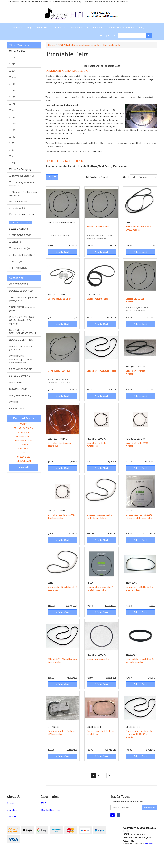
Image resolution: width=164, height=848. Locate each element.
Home (51, 45)
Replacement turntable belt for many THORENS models (140, 734)
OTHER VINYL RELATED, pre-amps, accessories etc (21, 359)
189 (13, 84)
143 (13, 130)
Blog (29, 27)
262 (14, 156)
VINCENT (23, 432)
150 (13, 117)
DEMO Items (16, 382)
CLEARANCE (17, 408)
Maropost (149, 843)
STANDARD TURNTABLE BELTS (67, 70)
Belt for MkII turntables (99, 299)
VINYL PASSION (23, 428)
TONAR (23, 444)
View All (24, 467)
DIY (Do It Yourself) (20, 395)
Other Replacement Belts (21, 184)
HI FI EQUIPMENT (19, 375)
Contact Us (58, 27)
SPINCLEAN (24, 461)
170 (13, 97)
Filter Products (19, 45)
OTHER (13, 402)
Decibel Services (79, 27)
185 (13, 90)
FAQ (141, 27)
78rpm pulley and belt (59, 299)
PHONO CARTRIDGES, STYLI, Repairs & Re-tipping (22, 320)
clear (28, 222)
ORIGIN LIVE (21, 248)
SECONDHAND (18, 389)
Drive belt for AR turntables (101, 371)
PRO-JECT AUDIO (23, 255)
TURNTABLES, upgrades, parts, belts (23, 299)
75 (13, 143)
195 (13, 57)
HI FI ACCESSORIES (20, 369)
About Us (41, 27)
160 (14, 123)
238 (14, 163)
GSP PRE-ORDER (18, 284)
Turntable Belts (23, 175)
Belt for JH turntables (98, 227)
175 (13, 103)
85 (13, 150)
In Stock (19, 208)
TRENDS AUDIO (24, 440)
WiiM (23, 424)
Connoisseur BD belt (59, 371)
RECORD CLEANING (21, 339)
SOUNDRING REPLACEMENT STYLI (22, 331)
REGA (17, 261)
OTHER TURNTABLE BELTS (64, 161)
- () (104, 35)
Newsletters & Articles (121, 27)
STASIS (24, 452)
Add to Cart (62, 252)
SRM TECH (23, 457)
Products (17, 27)
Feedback (98, 27)
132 (13, 136)
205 (14, 71)
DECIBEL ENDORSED (21, 290)
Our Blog (12, 810)
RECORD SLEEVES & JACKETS (20, 348)
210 (13, 64)
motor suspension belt (98, 659)
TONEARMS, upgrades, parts (22, 309)
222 (14, 110)
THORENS (19, 268)
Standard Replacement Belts (23, 194)
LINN (16, 241)
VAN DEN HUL (23, 436)
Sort (125, 177)
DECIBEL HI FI (21, 235)
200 (14, 77)
